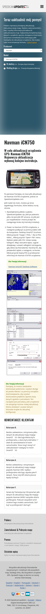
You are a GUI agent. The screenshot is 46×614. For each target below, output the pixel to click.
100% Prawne (32, 42)
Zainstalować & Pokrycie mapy (18, 530)
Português (26, 583)
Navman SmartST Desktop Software (22, 266)
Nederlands (19, 585)
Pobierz (7, 520)
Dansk (36, 585)
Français (9, 585)
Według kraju (22, 68)
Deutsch (35, 583)
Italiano (29, 585)
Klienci (38, 600)
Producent (8, 46)
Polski (22, 588)
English (17, 583)
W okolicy (19, 64)
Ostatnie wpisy (11, 551)
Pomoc (7, 539)
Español (9, 583)
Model (6, 55)
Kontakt (31, 600)
